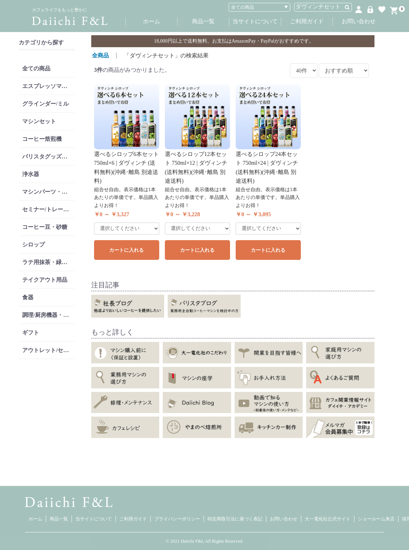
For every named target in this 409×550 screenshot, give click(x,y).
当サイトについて (255, 21)
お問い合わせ (359, 21)
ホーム (151, 21)
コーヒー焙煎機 (42, 139)
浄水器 (30, 174)
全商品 (100, 55)
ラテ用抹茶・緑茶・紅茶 (48, 262)
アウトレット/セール (48, 350)
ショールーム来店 (376, 518)
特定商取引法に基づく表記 (234, 518)
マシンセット (39, 121)
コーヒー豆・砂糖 (44, 227)
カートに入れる (126, 250)
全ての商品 (36, 68)
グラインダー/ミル (45, 104)
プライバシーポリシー (177, 518)
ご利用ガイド (307, 21)
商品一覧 (203, 21)
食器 (27, 297)
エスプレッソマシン (47, 86)
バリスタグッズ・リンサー (48, 157)
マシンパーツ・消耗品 (48, 192)
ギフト (30, 333)
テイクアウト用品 (44, 280)
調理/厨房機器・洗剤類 (48, 315)
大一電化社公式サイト (328, 518)
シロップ (33, 245)
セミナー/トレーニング (48, 209)
